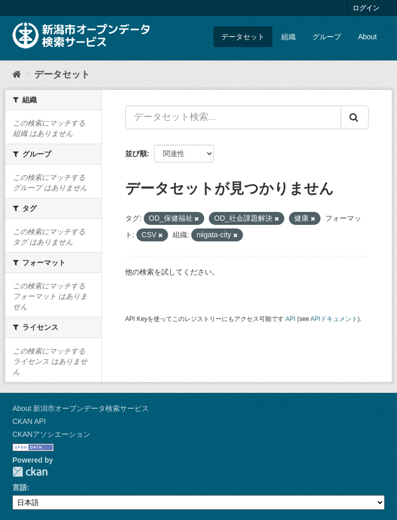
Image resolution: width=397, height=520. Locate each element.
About (367, 37)
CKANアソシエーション (51, 434)
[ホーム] (16, 74)
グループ (326, 37)
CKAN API (29, 421)
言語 (19, 487)
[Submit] (355, 117)
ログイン (366, 8)
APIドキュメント (334, 319)
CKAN (30, 471)
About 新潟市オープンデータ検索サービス (80, 408)
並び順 (136, 153)
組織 (288, 37)
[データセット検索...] (233, 117)
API (290, 319)
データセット (243, 37)
